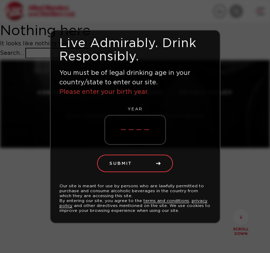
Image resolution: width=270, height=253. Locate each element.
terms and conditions (166, 201)
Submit (120, 163)
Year (135, 109)
